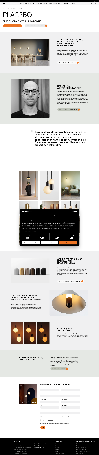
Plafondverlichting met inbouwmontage (23, 447)
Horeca (57, 449)
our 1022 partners (30, 222)
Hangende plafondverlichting (20, 449)
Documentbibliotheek (81, 449)
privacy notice (66, 423)
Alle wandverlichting (39, 447)
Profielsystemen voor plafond (21, 451)
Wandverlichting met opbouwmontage (43, 443)
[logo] (4, 3)
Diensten (78, 443)
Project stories (59, 443)
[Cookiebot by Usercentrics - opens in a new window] (71, 212)
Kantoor (57, 447)
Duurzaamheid (79, 453)
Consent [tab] (28, 215)
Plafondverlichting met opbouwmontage (23, 445)
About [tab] (71, 215)
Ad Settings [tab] (56, 215)
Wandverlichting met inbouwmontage (43, 445)
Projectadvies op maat (81, 447)
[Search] (92, 3)
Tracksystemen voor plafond (20, 453)
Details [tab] (42, 215)
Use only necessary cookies (30, 242)
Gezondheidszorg (59, 453)
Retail (56, 451)
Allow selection (49, 242)
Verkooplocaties (80, 445)
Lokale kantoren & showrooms (83, 451)
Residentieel (58, 445)
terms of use (50, 419)
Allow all (68, 242)
